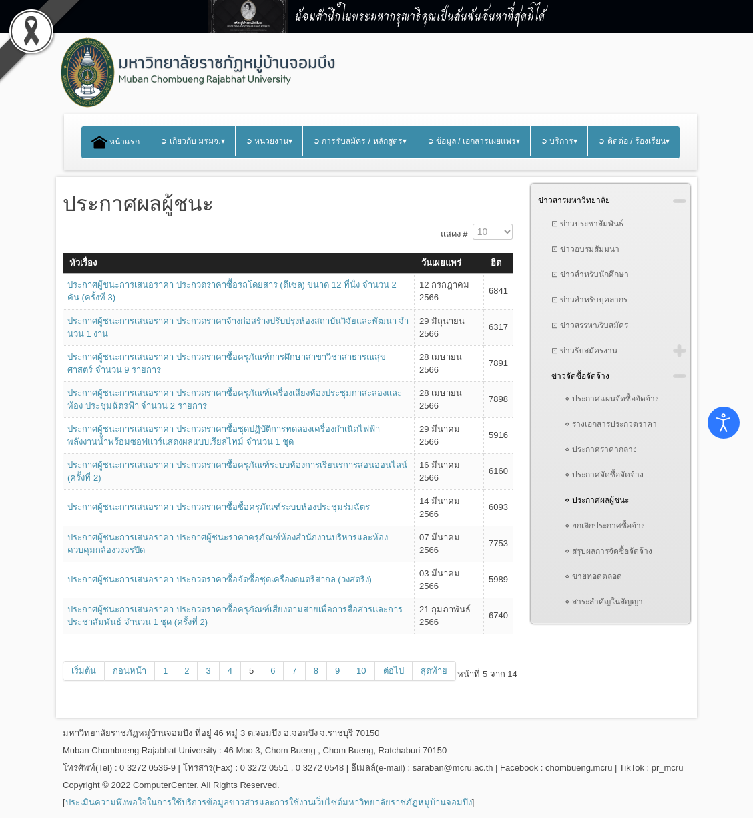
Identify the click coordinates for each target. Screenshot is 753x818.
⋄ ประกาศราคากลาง (601, 449)
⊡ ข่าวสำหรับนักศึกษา (590, 274)
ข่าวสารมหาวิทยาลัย (574, 200)
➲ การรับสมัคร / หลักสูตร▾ (360, 141)
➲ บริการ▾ (559, 141)
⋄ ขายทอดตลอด (593, 576)
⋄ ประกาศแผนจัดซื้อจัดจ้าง (612, 398)
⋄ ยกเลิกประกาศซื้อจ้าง (605, 525)
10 (361, 671)
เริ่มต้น (83, 671)
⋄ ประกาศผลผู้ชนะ (597, 500)
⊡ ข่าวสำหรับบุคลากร (589, 299)
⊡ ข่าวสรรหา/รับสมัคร (590, 325)
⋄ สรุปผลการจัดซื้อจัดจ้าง (608, 551)
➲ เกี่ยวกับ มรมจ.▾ (192, 141)
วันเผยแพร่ (441, 263)
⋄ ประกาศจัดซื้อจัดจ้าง (604, 474)
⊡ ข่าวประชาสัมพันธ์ (587, 223)
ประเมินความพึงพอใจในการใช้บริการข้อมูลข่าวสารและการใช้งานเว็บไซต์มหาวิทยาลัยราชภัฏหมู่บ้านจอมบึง (268, 802)
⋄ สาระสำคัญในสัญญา (604, 601)
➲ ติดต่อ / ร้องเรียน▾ (634, 141)
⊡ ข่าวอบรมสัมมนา (585, 249)
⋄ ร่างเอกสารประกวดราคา (611, 424)
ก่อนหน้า (129, 671)
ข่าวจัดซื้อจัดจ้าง (580, 376)
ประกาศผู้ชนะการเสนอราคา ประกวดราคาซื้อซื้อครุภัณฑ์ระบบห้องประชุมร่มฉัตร (218, 507)
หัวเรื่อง (83, 263)
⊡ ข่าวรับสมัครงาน (584, 350)
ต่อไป (393, 671)
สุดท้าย (434, 671)
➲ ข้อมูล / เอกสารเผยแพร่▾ (474, 141)
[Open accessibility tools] (724, 423)
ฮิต (496, 263)
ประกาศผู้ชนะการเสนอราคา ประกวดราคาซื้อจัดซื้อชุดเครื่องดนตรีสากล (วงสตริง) (219, 579)
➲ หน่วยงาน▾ (269, 141)
